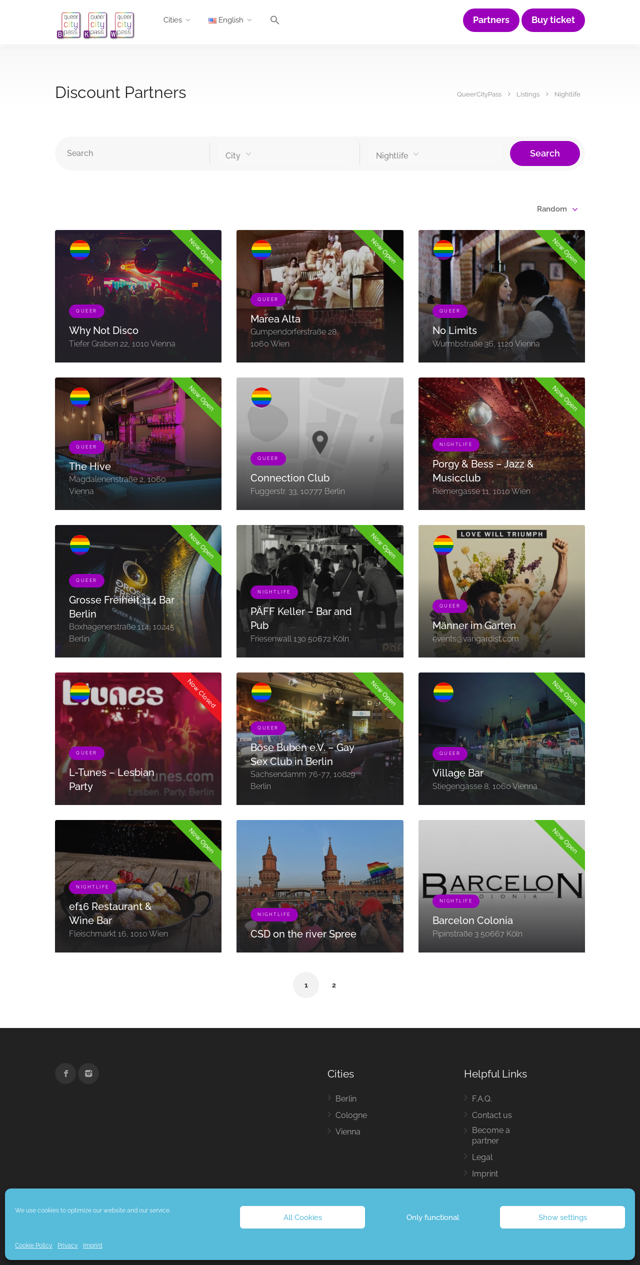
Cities (173, 20)
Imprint (92, 1245)
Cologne (351, 1115)
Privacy (68, 1245)
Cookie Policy (33, 1245)
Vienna (348, 1131)
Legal (482, 1157)
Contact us (492, 1115)
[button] (275, 23)
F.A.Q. (482, 1099)
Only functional (432, 1217)
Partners (491, 20)
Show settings (562, 1217)
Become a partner (491, 1136)
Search (545, 153)
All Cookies (303, 1217)
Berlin (346, 1099)
